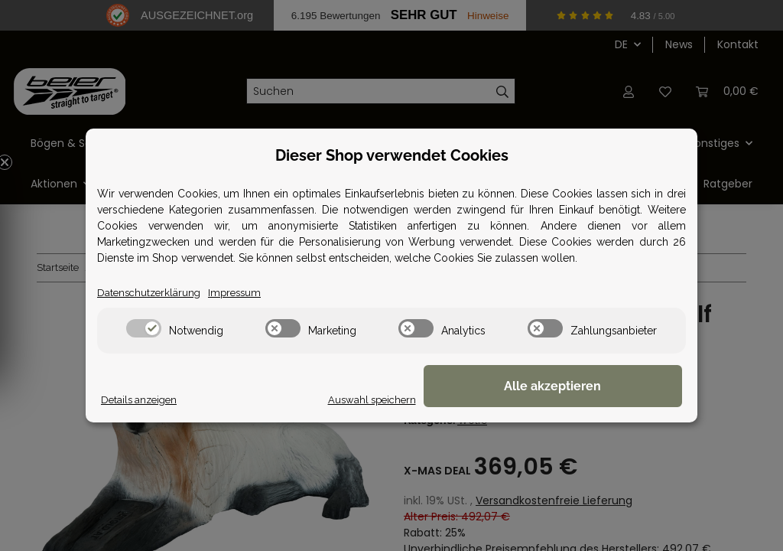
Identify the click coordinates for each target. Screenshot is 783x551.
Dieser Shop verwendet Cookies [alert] (391, 154)
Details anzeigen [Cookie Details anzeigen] (141, 399)
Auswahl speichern (474, 399)
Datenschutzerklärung (151, 292)
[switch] (143, 329)
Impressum (240, 292)
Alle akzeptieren (606, 387)
